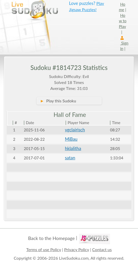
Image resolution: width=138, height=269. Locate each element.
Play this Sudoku (58, 100)
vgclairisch (75, 129)
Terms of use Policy (43, 249)
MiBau (71, 139)
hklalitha (73, 148)
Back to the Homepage (51, 238)
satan (70, 157)
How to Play (122, 21)
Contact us (102, 249)
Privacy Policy (76, 249)
